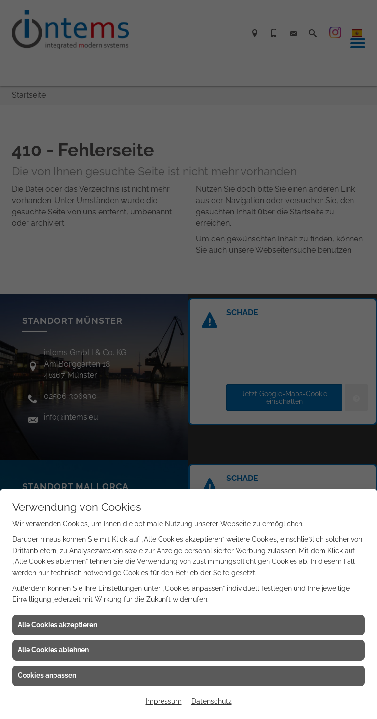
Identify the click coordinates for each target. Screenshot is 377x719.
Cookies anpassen (47, 675)
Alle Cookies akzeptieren (57, 625)
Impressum (164, 701)
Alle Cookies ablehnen (53, 650)
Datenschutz (211, 701)
